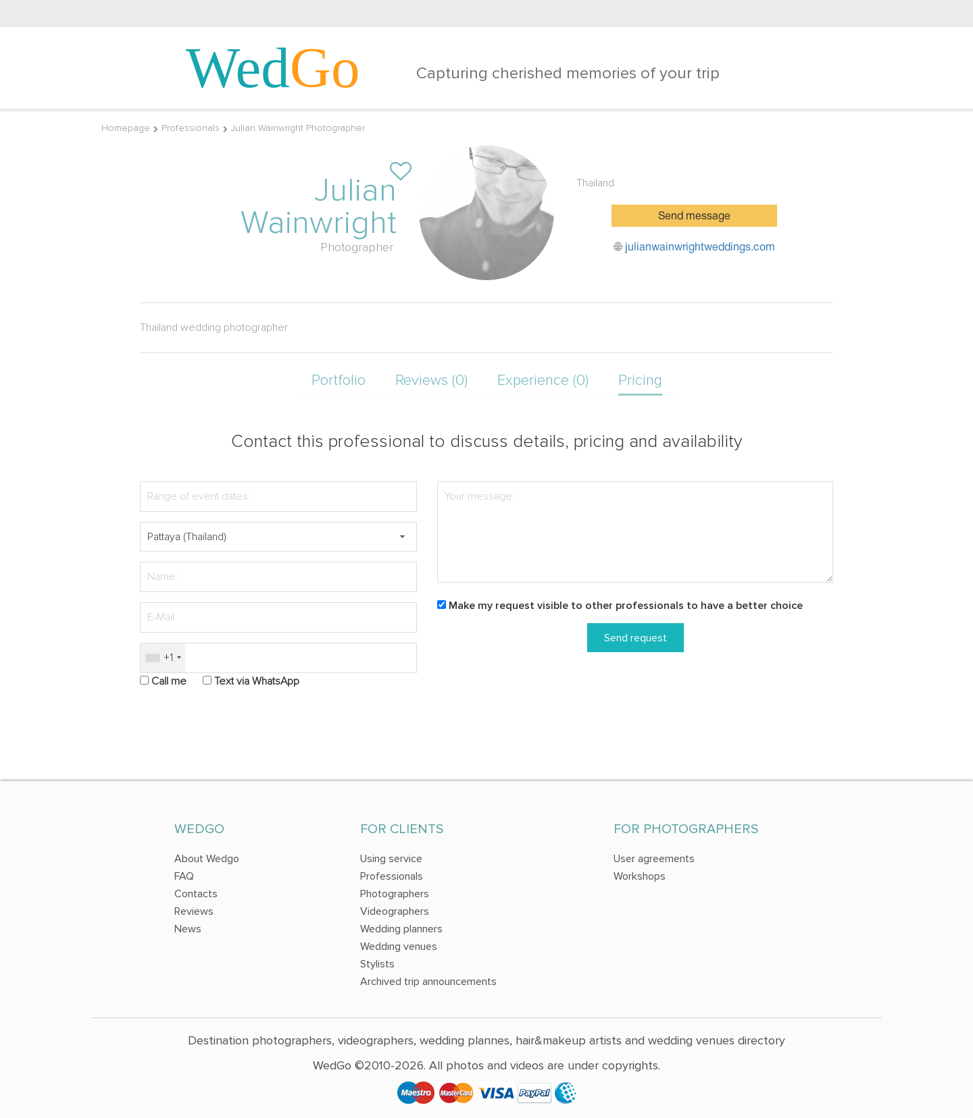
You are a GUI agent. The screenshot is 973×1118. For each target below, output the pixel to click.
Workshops (640, 876)
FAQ (184, 876)
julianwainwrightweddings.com (700, 247)
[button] (402, 537)
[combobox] (163, 657)
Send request (635, 638)
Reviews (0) (431, 380)
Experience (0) (543, 380)
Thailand (595, 183)
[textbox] (278, 537)
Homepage (125, 128)
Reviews (194, 911)
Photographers (394, 894)
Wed (273, 67)
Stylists (377, 964)
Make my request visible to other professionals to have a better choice (626, 605)
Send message (694, 216)
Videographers (394, 911)
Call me (168, 681)
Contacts (196, 894)
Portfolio (338, 380)
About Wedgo (206, 859)
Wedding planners (401, 929)
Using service (391, 859)
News (187, 929)
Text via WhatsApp (256, 681)
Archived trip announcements (428, 981)
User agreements (654, 859)
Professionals (190, 128)
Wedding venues (398, 946)
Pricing (640, 380)
